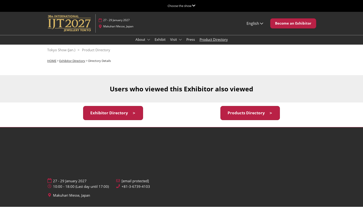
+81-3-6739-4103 (136, 191)
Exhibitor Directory (72, 65)
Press (190, 44)
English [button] (255, 27)
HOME (51, 65)
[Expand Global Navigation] (181, 6)
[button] (293, 28)
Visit (174, 44)
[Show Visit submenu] (180, 44)
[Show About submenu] (148, 44)
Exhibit (160, 44)
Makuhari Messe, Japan (118, 31)
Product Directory (214, 44)
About (140, 44)
